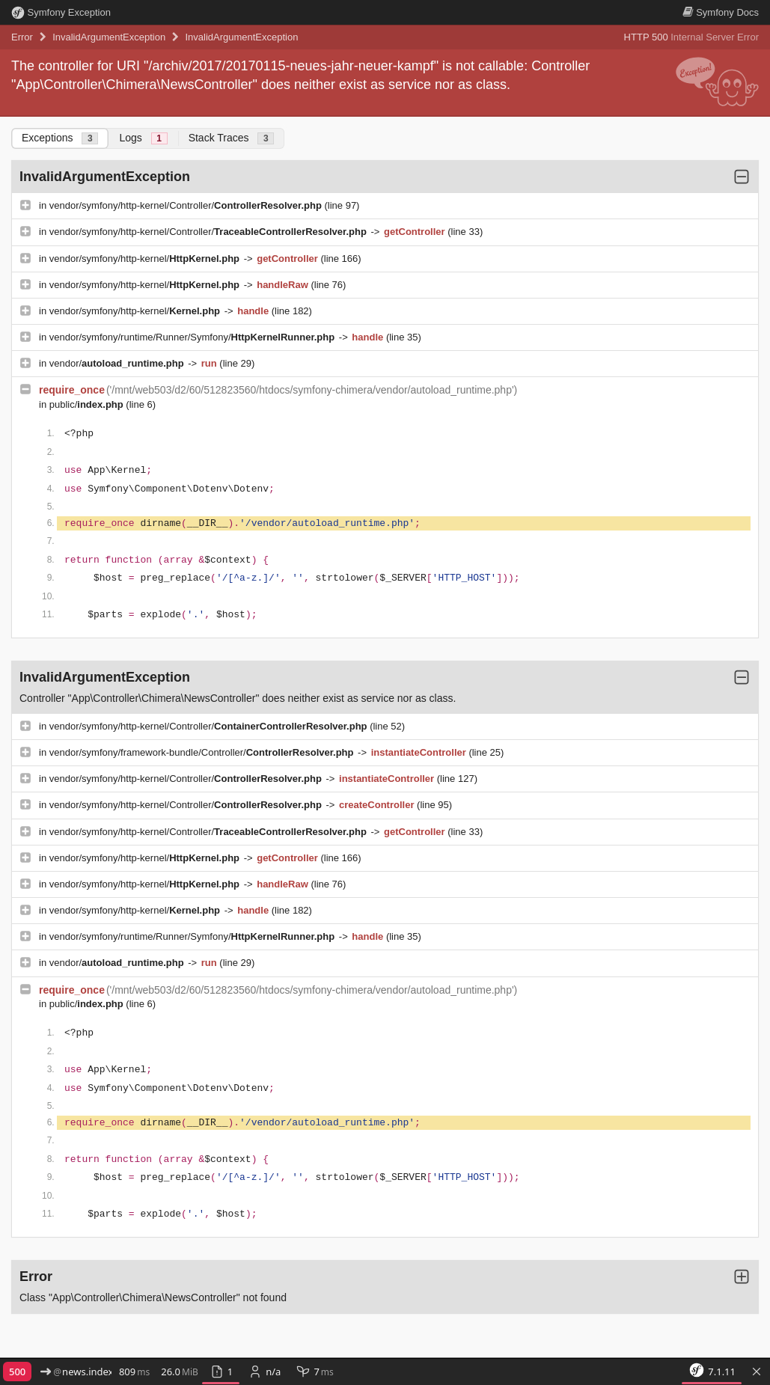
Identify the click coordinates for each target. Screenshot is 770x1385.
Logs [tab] (143, 138)
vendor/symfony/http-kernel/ (145, 258)
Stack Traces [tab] (232, 138)
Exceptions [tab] (60, 138)
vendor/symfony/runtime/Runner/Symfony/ (193, 337)
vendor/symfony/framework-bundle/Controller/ (202, 752)
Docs (720, 12)
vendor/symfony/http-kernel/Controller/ (187, 205)
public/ (87, 404)
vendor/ (118, 363)
